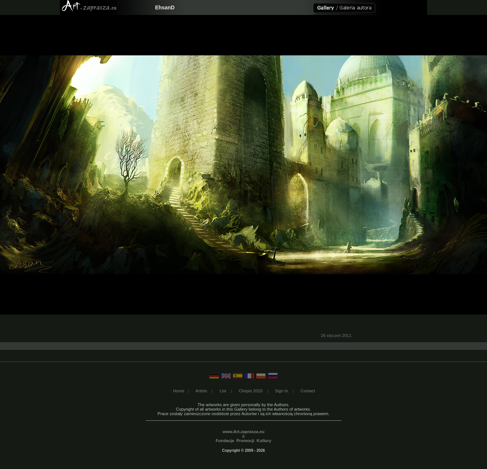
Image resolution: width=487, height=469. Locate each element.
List (223, 391)
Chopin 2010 (250, 391)
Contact (307, 391)
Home (178, 391)
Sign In (281, 391)
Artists (201, 391)
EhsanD (165, 7)
